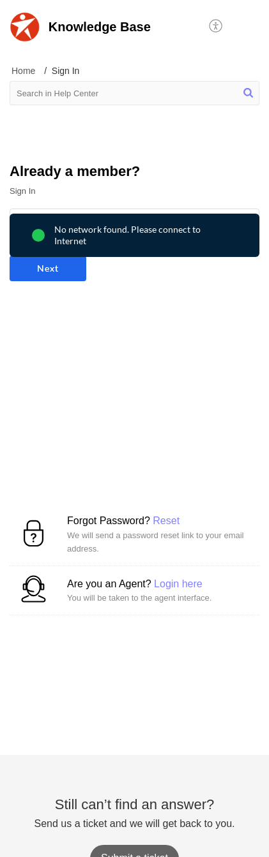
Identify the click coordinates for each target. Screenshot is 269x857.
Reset (166, 520)
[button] (216, 26)
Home (23, 71)
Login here (178, 583)
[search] (134, 93)
